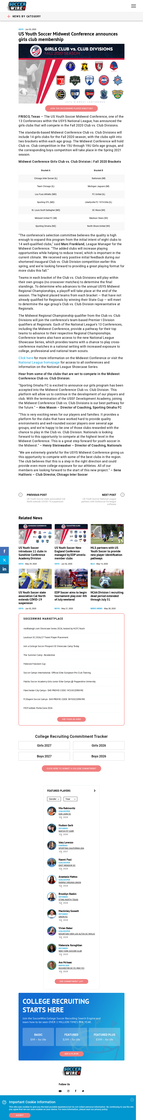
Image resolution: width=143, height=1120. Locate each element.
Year (67, 799)
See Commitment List (71, 981)
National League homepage (39, 362)
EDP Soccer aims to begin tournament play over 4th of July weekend (71, 595)
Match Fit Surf (66, 831)
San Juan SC (65, 814)
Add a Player (72, 1054)
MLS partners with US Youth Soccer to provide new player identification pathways (106, 553)
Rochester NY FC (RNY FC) (71, 968)
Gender (52, 799)
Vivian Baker (66, 928)
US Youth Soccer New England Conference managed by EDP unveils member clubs (70, 553)
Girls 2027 (44, 745)
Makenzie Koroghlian (70, 945)
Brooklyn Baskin (67, 894)
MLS (93, 564)
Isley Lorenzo (66, 842)
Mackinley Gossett (69, 911)
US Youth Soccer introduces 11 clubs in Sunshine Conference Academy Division (33, 553)
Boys (57, 608)
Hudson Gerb (66, 825)
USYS (21, 29)
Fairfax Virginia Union (70, 882)
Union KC (63, 917)
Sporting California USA (71, 848)
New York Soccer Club (70, 951)
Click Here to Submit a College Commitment (71, 768)
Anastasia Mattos (68, 876)
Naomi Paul (65, 859)
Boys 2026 (98, 756)
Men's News (96, 608)
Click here (26, 358)
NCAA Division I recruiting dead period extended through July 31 (107, 595)
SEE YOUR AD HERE (71, 719)
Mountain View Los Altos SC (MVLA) (77, 934)
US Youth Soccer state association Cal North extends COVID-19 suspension (32, 597)
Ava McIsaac (65, 962)
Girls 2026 (99, 745)
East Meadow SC (67, 865)
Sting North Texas (68, 900)
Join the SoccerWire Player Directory (71, 108)
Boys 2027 (44, 756)
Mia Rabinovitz (67, 808)
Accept (20, 1115)
